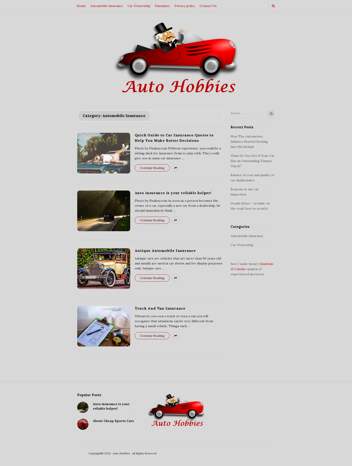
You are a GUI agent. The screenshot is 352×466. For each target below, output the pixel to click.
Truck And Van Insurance (160, 308)
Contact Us (208, 6)
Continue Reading (152, 168)
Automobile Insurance (106, 6)
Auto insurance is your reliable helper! (173, 193)
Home (81, 6)
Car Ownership (139, 6)
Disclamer (162, 6)
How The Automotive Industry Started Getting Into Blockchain (249, 141)
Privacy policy (184, 6)
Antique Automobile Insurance (165, 250)
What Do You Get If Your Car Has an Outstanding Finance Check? (253, 161)
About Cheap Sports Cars (113, 421)
